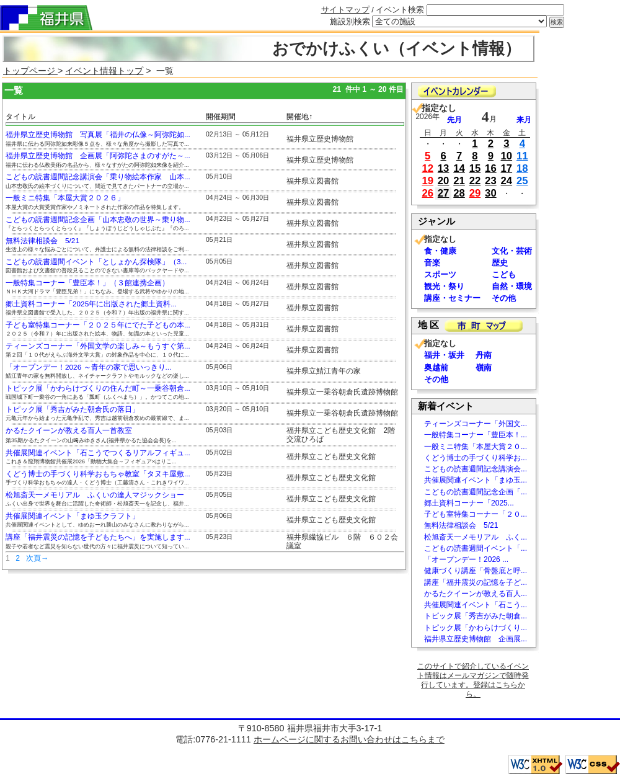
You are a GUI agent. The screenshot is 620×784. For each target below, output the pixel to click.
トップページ (30, 71)
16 (491, 168)
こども (504, 274)
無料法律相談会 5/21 (42, 240)
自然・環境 (512, 286)
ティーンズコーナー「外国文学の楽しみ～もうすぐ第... (98, 346)
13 (444, 168)
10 (507, 156)
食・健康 (440, 251)
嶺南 (484, 367)
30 (491, 193)
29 (475, 193)
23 (491, 181)
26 (427, 193)
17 (507, 168)
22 (475, 181)
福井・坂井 (444, 355)
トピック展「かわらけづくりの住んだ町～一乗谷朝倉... (98, 388)
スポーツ (440, 274)
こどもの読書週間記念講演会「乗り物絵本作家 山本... (98, 176)
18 (522, 168)
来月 (523, 119)
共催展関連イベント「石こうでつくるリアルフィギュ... (98, 452)
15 (475, 168)
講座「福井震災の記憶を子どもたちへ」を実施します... (98, 537)
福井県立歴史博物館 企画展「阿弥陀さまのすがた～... (98, 155)
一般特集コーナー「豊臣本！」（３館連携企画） (87, 282)
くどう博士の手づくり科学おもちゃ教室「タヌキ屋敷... (98, 474)
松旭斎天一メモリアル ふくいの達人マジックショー (95, 495)
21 (459, 181)
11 (522, 156)
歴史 (500, 262)
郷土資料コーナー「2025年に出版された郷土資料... (91, 304)
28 (459, 193)
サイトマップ (345, 9)
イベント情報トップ (104, 71)
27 (444, 193)
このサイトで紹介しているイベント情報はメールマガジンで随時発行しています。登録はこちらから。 (473, 680)
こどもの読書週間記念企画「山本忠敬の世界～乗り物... (98, 219)
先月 (454, 119)
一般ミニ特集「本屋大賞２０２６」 (65, 198)
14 (459, 168)
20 (444, 181)
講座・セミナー (452, 298)
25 (522, 181)
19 (427, 181)
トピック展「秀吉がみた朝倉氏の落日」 (73, 409)
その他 (504, 298)
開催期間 (221, 116)
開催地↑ (299, 116)
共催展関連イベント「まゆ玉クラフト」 (73, 516)
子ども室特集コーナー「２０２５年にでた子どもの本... (98, 325)
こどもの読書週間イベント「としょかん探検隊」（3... (96, 261)
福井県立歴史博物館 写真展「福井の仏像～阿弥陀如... (98, 134)
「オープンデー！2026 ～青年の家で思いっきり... (88, 367)
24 (507, 181)
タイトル (20, 116)
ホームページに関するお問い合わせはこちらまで (349, 739)
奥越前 (436, 367)
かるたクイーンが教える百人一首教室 (69, 430)
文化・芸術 (512, 251)
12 (427, 168)
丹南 (484, 355)
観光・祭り (444, 286)
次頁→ (37, 558)
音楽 (432, 262)
